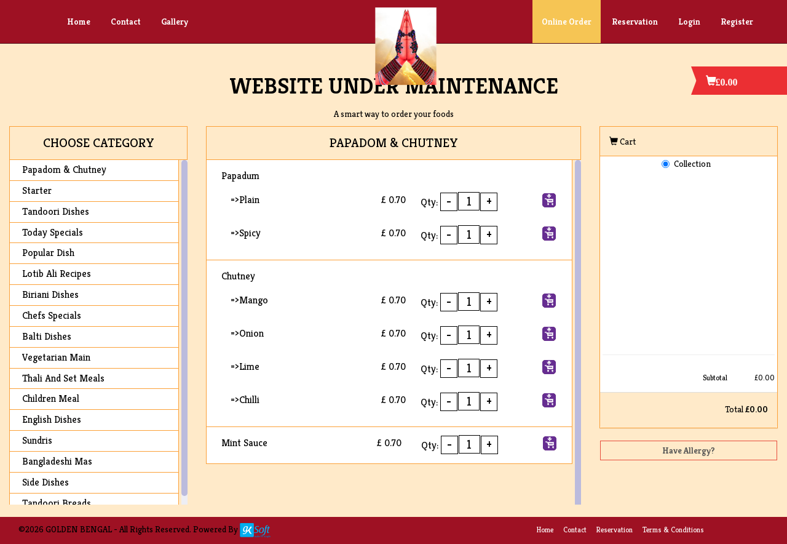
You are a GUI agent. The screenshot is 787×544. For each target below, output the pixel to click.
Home (78, 21)
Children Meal (50, 398)
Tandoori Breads (56, 503)
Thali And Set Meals (63, 378)
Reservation (635, 21)
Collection (692, 163)
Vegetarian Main (56, 357)
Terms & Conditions (673, 529)
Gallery (174, 21)
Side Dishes (45, 482)
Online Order (566, 21)
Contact (126, 21)
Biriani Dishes (50, 294)
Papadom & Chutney (64, 169)
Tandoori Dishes (55, 211)
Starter (37, 190)
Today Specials (52, 232)
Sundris (37, 440)
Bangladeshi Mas (57, 461)
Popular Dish (48, 252)
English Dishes (51, 419)
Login (689, 21)
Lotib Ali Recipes (56, 273)
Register (737, 21)
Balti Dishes (46, 336)
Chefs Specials (51, 315)
